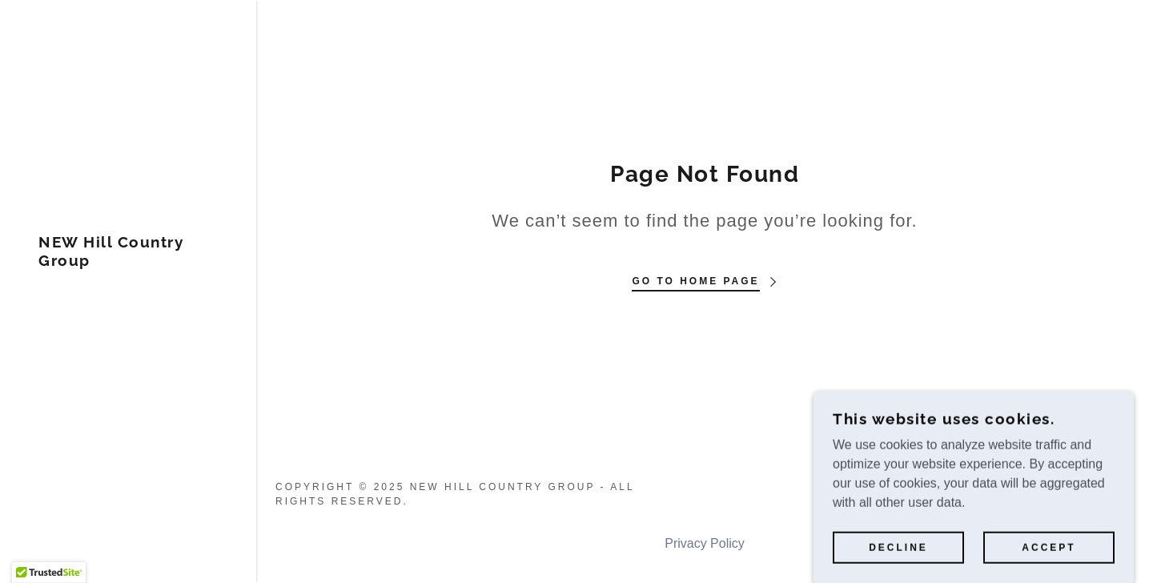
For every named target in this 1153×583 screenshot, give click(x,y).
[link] (128, 261)
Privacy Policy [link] (705, 543)
